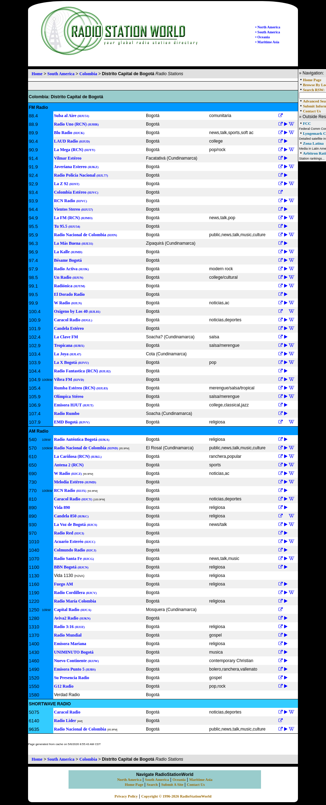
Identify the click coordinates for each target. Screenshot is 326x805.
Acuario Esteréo (74, 541)
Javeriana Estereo (76, 166)
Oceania (179, 780)
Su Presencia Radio (71, 677)
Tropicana (69, 345)
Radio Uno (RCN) (76, 124)
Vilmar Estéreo (67, 158)
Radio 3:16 (69, 626)
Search (152, 785)
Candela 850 (71, 515)
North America (129, 780)
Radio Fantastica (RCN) (82, 370)
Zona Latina (313, 143)
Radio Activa (71, 268)
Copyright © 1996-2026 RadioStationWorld (176, 796)
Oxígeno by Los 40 (77, 311)
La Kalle (68, 251)
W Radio (68, 302)
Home (37, 73)
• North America (267, 27)
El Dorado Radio (69, 294)
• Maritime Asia (267, 42)
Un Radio (68, 277)
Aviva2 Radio (72, 618)
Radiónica (69, 285)
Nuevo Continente (76, 660)
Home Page (312, 80)
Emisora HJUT (73, 404)
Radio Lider (65, 720)
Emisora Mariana (70, 643)
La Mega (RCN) (74, 149)
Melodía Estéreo (75, 481)
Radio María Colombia (75, 601)
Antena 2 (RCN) (68, 464)
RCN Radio (70, 200)
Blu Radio (69, 132)
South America (60, 73)
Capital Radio (72, 609)
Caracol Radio (73, 319)
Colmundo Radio (75, 550)
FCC (307, 123)
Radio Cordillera (75, 592)
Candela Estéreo (69, 328)
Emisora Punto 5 (75, 669)
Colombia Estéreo (76, 192)
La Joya (67, 353)
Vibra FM (69, 379)
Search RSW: (314, 90)
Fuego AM (63, 584)
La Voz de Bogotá (75, 524)
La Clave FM (66, 336)
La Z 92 (67, 183)
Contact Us (312, 111)
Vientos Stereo (73, 209)
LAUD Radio (72, 141)
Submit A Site (172, 785)
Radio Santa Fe (74, 558)
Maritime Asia (200, 780)
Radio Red (69, 533)
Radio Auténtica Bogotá (81, 439)
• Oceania (262, 37)
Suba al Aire (71, 115)
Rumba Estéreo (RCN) (81, 387)
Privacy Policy (126, 796)
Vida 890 (62, 507)
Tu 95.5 (67, 226)
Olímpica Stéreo (68, 396)
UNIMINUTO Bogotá (73, 652)
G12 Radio (64, 686)
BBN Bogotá (71, 567)
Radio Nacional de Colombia (85, 234)
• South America (267, 32)
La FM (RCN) (73, 217)
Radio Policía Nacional (81, 175)
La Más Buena (73, 243)
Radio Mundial (68, 635)
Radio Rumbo (67, 413)
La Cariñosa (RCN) (78, 456)
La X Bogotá (71, 362)
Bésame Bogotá (68, 260)
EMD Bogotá (72, 422)
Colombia (88, 73)
